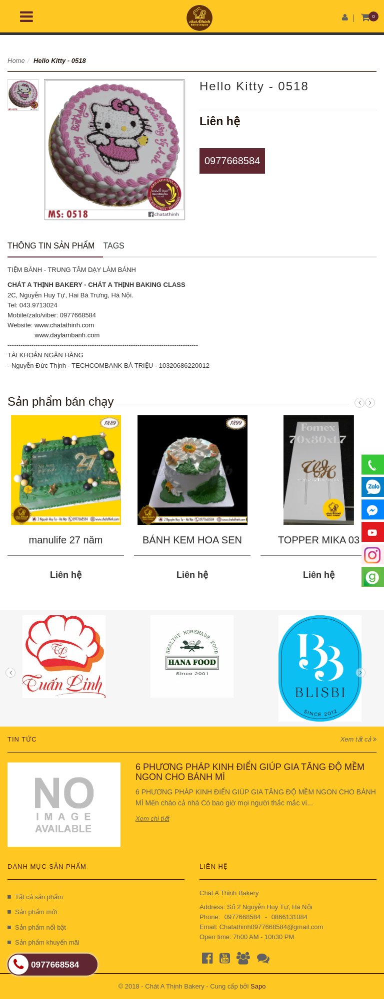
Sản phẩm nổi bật (37, 927)
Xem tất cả (358, 739)
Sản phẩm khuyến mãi (44, 942)
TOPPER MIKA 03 (319, 539)
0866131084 (290, 917)
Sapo (258, 986)
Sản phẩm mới (32, 912)
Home (16, 60)
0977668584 (232, 160)
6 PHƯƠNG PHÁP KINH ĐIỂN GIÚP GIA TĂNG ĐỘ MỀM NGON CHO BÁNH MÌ (250, 772)
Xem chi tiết (153, 818)
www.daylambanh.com (67, 335)
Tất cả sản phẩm (35, 897)
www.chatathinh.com (64, 325)
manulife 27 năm (66, 539)
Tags (113, 246)
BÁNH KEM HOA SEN (192, 539)
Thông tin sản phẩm (51, 246)
